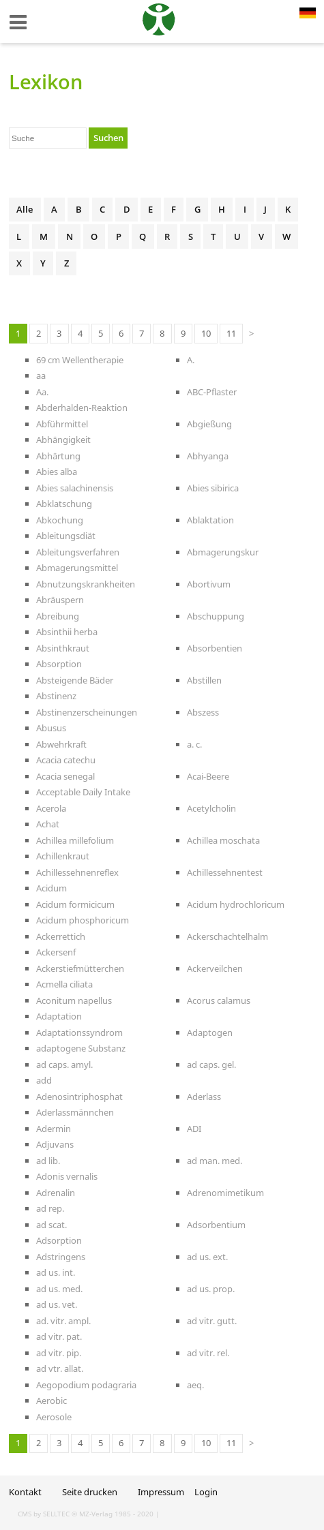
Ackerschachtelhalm (227, 936)
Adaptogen (210, 1032)
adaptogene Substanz (81, 1048)
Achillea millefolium (75, 840)
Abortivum (209, 584)
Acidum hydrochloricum (235, 904)
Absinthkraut (62, 648)
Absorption (59, 664)
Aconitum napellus (74, 1000)
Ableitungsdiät (65, 536)
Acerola (51, 808)
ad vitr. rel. (208, 1353)
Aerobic (51, 1400)
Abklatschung (64, 504)
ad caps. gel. (211, 1064)
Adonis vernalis (67, 1176)
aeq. (195, 1385)
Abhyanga (208, 456)
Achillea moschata (223, 840)
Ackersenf (56, 952)
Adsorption (59, 1240)
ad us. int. (55, 1272)
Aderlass (204, 1096)
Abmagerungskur (223, 552)
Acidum (51, 888)
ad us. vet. (56, 1304)
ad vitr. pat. (59, 1336)
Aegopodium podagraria (86, 1385)
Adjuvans (55, 1144)
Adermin (53, 1128)
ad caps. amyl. (64, 1064)
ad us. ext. (207, 1257)
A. (190, 360)
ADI (194, 1128)
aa (41, 375)
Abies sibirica (213, 488)
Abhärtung (58, 456)
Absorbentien (214, 648)
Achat (47, 824)
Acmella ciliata (64, 984)
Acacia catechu (65, 760)
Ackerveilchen (215, 968)
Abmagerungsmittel (77, 568)
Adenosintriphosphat (79, 1096)
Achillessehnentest (225, 872)
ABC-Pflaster (212, 392)
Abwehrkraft (61, 744)
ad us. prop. (211, 1289)
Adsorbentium (216, 1225)
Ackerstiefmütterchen (80, 968)
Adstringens (60, 1257)
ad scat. (51, 1225)
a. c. (194, 744)
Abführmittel (62, 424)
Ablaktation (210, 520)
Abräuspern (60, 600)
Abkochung (59, 520)
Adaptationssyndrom (79, 1032)
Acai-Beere (208, 776)
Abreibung (57, 616)
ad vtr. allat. (59, 1368)
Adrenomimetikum (225, 1193)
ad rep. (50, 1208)
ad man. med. (214, 1160)
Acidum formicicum (75, 904)
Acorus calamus (218, 1000)
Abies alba (56, 471)
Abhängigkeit (63, 439)
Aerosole (54, 1417)
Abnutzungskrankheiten (85, 584)
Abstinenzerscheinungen (86, 712)
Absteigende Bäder (74, 680)
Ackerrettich (60, 936)
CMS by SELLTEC (44, 1513)
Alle (24, 209)
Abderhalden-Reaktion (82, 407)
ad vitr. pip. (58, 1353)
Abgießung (209, 424)
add (44, 1080)
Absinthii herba (67, 632)
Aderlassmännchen (75, 1112)
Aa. (42, 392)
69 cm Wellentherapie (79, 360)
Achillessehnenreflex (77, 872)
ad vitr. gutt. (212, 1321)
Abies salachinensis (74, 488)
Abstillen (204, 680)
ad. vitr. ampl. (63, 1321)
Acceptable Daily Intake (83, 792)
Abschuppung (215, 616)
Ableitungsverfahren (77, 552)
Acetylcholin (211, 808)
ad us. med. (59, 1289)
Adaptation (59, 1016)
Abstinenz (56, 696)
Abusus (51, 728)
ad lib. (48, 1160)
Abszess (203, 712)
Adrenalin (55, 1193)
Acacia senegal (65, 776)
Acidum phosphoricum (82, 920)
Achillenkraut (62, 856)
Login (206, 1492)
